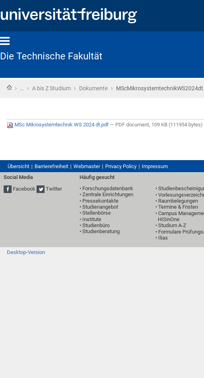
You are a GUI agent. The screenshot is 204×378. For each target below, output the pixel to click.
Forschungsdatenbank (107, 188)
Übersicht (18, 166)
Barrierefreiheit (51, 166)
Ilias (163, 238)
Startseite (9, 87)
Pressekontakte (100, 201)
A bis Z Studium (51, 88)
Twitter (54, 189)
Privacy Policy (121, 166)
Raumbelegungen (178, 201)
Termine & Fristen (178, 207)
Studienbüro (96, 225)
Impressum (155, 166)
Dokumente (93, 88)
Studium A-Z (172, 225)
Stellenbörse (96, 213)
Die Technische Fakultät (51, 56)
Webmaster (86, 166)
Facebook (24, 189)
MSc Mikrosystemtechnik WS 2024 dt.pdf (58, 125)
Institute (91, 219)
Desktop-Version (26, 252)
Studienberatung (101, 231)
